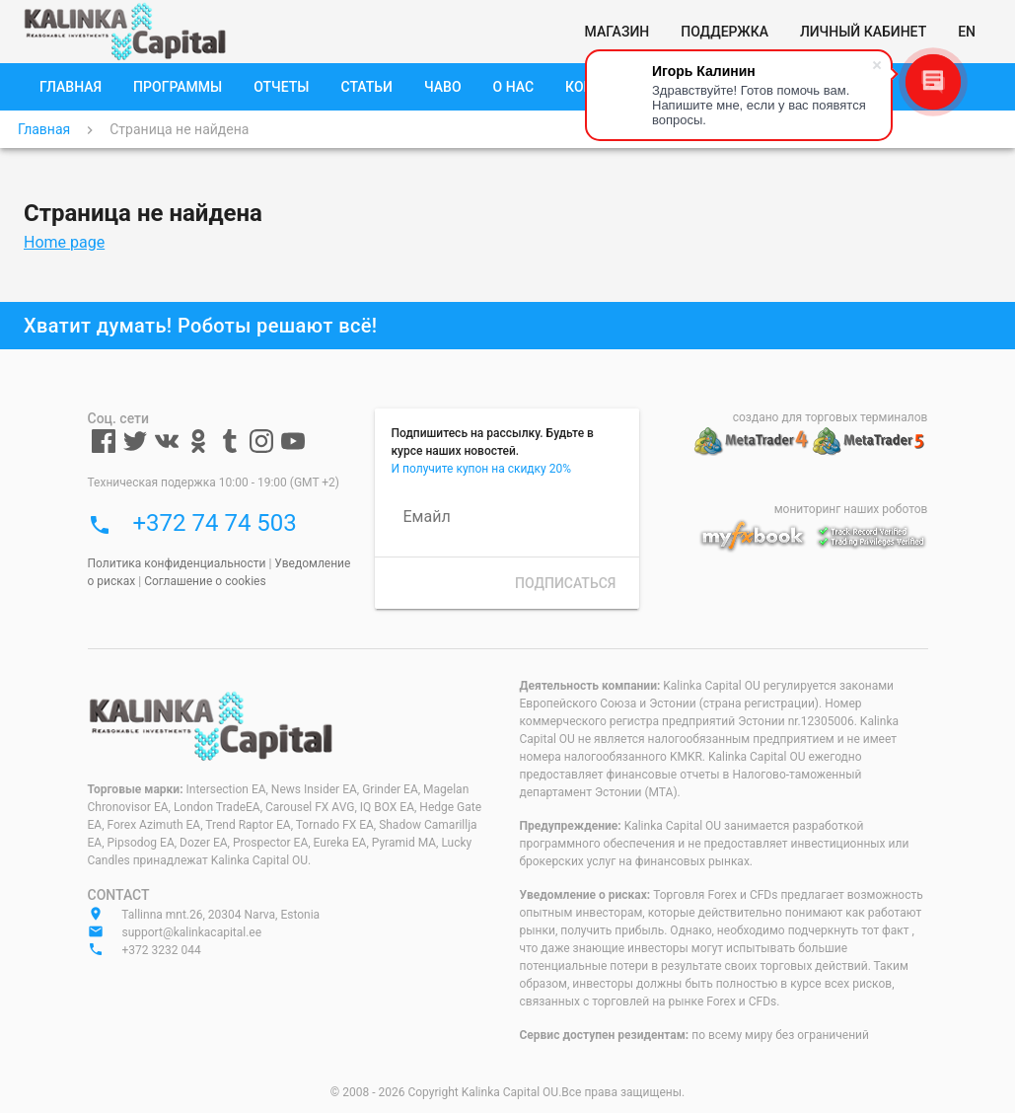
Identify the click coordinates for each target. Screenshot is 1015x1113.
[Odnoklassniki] (198, 449)
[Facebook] (103, 449)
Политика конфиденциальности (177, 563)
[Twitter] (135, 449)
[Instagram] (261, 449)
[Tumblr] (230, 449)
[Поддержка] (724, 31)
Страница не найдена (179, 129)
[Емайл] (507, 517)
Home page (64, 242)
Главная (44, 129)
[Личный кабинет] (863, 31)
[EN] (966, 31)
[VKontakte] (166, 449)
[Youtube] (293, 449)
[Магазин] (617, 31)
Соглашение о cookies (205, 581)
